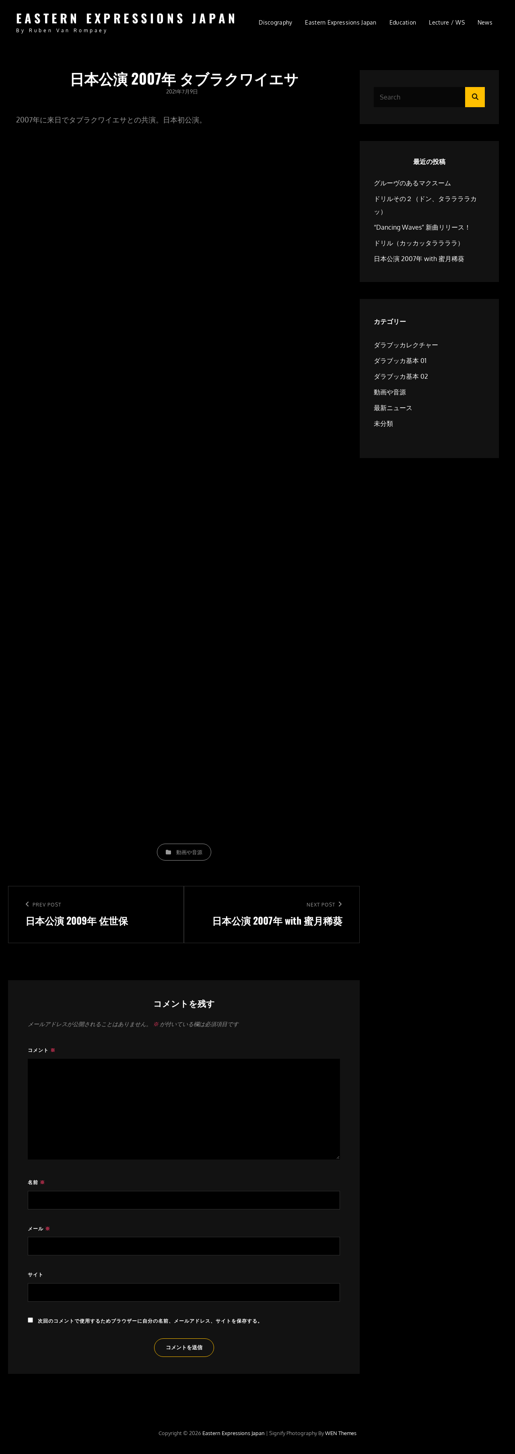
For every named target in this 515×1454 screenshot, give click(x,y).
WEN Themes (340, 1433)
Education (402, 22)
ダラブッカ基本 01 (400, 361)
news (485, 22)
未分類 (383, 423)
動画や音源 (189, 852)
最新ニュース (393, 408)
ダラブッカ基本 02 (401, 376)
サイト (35, 1274)
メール (39, 1229)
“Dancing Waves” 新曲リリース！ (422, 227)
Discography (275, 22)
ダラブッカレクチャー (406, 345)
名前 (36, 1182)
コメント (42, 1050)
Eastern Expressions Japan (127, 18)
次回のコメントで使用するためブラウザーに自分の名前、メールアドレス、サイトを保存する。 (150, 1321)
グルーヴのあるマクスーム (412, 183)
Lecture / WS (446, 22)
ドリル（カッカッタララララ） (419, 243)
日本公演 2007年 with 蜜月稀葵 (419, 259)
